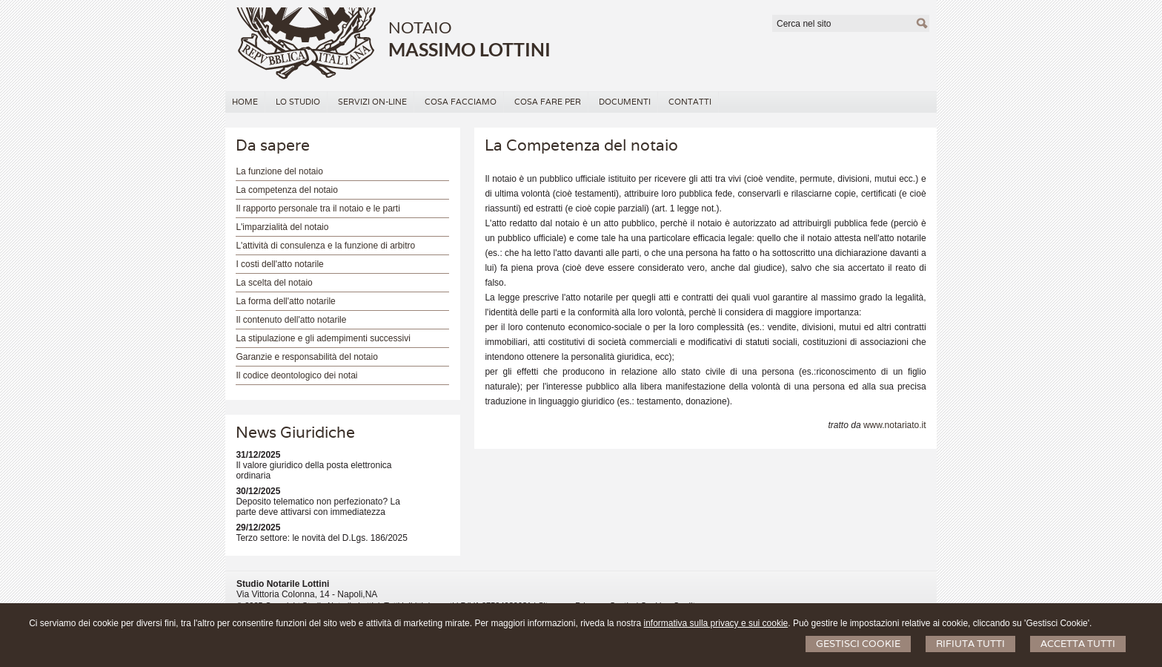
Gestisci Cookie (858, 643)
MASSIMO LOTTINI (469, 49)
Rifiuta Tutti (970, 643)
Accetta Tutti (1077, 643)
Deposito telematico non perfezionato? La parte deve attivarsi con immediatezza (317, 506)
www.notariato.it (894, 425)
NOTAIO (420, 27)
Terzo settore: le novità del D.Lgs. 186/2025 (321, 538)
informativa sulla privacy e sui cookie (716, 623)
